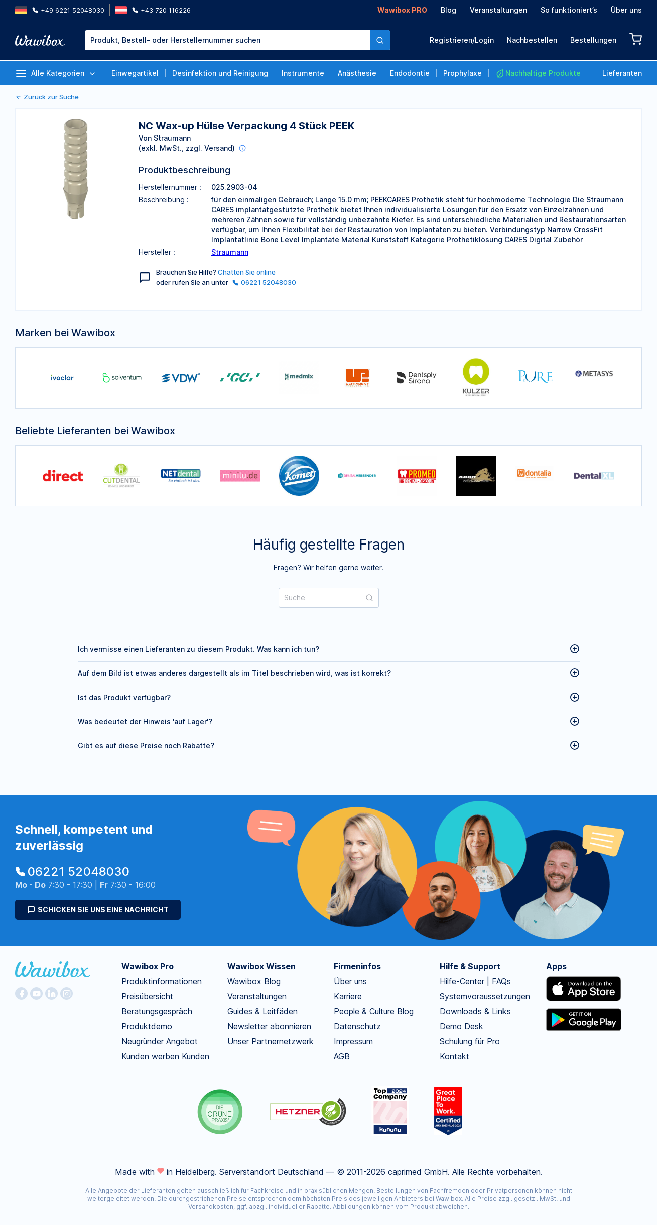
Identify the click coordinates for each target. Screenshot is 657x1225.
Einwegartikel (135, 73)
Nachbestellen (532, 40)
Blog (448, 10)
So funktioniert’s (569, 10)
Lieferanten (622, 73)
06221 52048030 (264, 282)
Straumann (229, 252)
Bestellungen (593, 40)
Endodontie (410, 73)
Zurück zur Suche (47, 97)
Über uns (626, 10)
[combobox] (237, 40)
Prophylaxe (462, 73)
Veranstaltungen (498, 10)
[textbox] (227, 40)
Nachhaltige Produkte (538, 73)
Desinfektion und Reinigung (220, 73)
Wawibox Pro (147, 966)
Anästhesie (357, 73)
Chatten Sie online (247, 272)
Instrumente (303, 73)
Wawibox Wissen (261, 966)
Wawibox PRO (402, 10)
